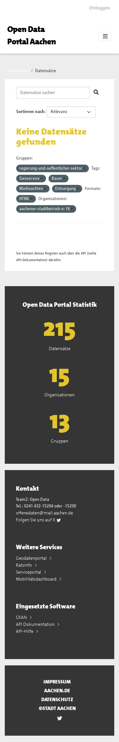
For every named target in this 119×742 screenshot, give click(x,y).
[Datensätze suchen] (53, 93)
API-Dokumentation (31, 260)
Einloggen (99, 8)
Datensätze (45, 71)
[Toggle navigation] (105, 36)
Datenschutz (57, 699)
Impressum (57, 681)
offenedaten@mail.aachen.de (44, 513)
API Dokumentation (36, 624)
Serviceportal (29, 572)
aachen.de (57, 690)
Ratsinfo (24, 565)
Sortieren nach (30, 112)
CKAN (22, 617)
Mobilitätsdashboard (36, 579)
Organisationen (59, 395)
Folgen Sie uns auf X (38, 520)
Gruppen (59, 441)
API (83, 253)
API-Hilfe (25, 631)
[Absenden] (96, 93)
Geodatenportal (32, 558)
